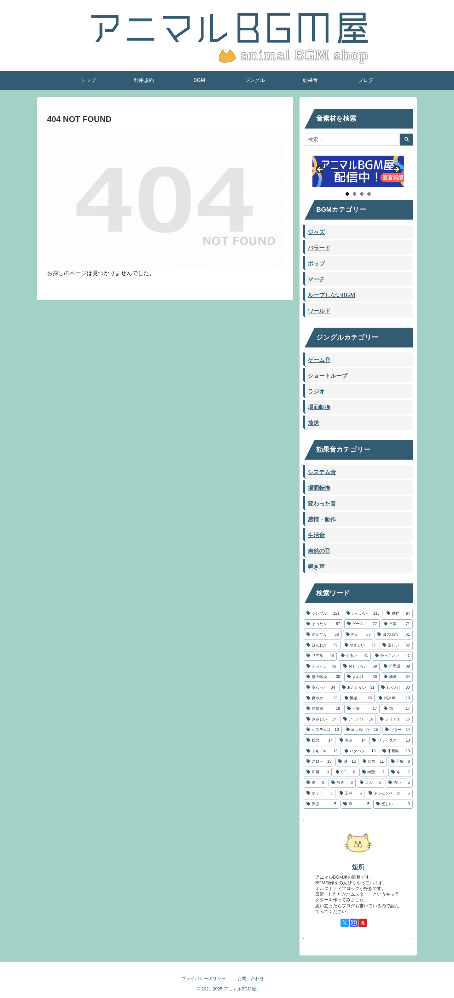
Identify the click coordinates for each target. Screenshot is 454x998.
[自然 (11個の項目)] (373, 761)
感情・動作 (322, 519)
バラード (319, 247)
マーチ (316, 279)
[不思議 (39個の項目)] (397, 666)
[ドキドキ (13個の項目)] (322, 751)
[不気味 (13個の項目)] (396, 751)
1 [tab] (347, 194)
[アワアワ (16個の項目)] (358, 719)
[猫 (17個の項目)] (397, 709)
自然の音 (319, 550)
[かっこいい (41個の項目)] (392, 656)
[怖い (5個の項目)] (399, 783)
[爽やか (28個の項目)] (322, 698)
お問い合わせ (250, 978)
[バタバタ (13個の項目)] (360, 751)
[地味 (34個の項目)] (397, 677)
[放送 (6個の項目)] (342, 783)
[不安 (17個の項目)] (362, 709)
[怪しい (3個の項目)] (393, 804)
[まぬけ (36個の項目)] (362, 677)
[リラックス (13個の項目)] (391, 740)
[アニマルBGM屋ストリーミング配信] (358, 171)
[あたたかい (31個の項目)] (358, 687)
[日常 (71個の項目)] (397, 624)
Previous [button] (320, 170)
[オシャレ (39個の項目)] (321, 666)
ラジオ (316, 391)
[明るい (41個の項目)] (354, 656)
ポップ (316, 263)
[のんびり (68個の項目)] (323, 635)
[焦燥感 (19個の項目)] (323, 709)
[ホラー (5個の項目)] (319, 793)
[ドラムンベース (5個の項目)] (389, 793)
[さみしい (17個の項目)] (321, 719)
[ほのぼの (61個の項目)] (394, 635)
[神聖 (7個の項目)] (373, 772)
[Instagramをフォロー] (354, 923)
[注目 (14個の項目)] (353, 740)
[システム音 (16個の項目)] (323, 730)
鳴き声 (316, 566)
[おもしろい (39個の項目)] (360, 666)
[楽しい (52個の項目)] (396, 645)
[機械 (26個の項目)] (358, 698)
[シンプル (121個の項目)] (323, 613)
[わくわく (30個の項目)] (395, 687)
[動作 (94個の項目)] (398, 613)
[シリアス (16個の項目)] (395, 719)
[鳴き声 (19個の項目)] (394, 698)
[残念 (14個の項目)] (319, 740)
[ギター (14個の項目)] (397, 730)
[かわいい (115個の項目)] (363, 613)
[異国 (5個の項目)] (321, 804)
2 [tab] (354, 194)
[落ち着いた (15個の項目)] (362, 730)
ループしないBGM (331, 294)
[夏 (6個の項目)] (315, 783)
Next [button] (396, 170)
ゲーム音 (319, 359)
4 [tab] (369, 194)
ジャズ (316, 231)
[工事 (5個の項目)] (351, 793)
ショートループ (327, 375)
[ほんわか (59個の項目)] (322, 645)
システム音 (322, 471)
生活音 (316, 534)
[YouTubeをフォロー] (362, 923)
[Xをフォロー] (344, 923)
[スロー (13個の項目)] (319, 761)
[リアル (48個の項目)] (320, 656)
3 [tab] (362, 194)
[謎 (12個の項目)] (346, 761)
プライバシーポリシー (204, 978)
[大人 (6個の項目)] (370, 783)
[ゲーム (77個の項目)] (362, 624)
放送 (313, 422)
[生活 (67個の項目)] (358, 635)
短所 (358, 866)
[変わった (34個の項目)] (321, 687)
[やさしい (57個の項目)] (360, 645)
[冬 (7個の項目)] (400, 772)
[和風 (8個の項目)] (318, 772)
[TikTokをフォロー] (372, 923)
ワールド (319, 310)
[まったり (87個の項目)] (323, 624)
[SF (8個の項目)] (345, 772)
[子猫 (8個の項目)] (400, 761)
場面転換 (319, 407)
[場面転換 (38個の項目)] (323, 677)
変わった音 (322, 503)
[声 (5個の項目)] (356, 804)
